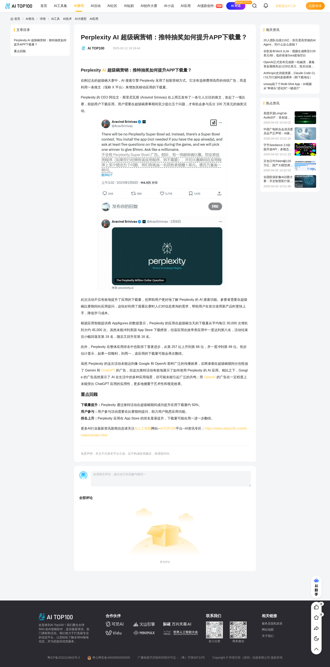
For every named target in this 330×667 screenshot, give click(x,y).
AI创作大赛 (149, 6)
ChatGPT (108, 370)
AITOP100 (168, 428)
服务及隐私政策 (272, 623)
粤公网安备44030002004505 (111, 657)
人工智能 (144, 428)
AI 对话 (236, 5)
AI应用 (186, 6)
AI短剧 (129, 6)
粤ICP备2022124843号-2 (63, 657)
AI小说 (169, 6)
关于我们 (268, 636)
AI (104, 70)
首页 (43, 6)
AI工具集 (60, 6)
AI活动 (96, 6)
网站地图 (268, 629)
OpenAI (210, 377)
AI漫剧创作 (207, 6)
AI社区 (112, 6)
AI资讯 (79, 6)
